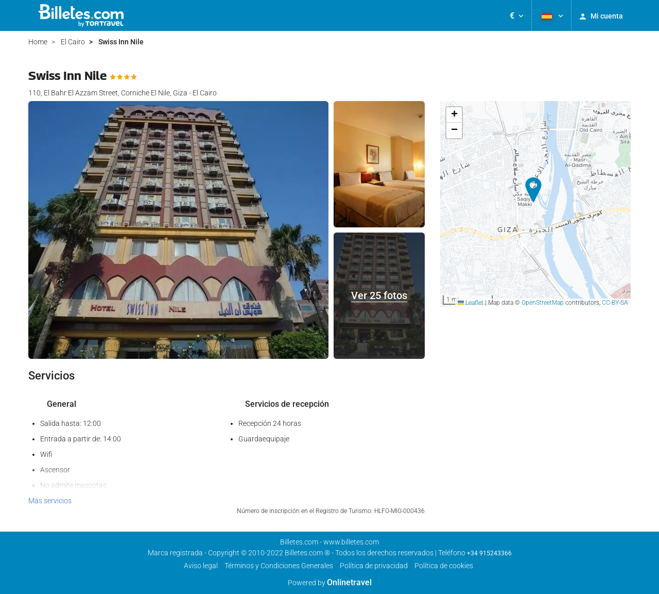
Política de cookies (443, 566)
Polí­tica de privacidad (374, 566)
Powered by (330, 583)
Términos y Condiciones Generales (278, 566)
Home (37, 42)
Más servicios (50, 501)
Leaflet (470, 302)
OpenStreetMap (543, 302)
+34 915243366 (489, 553)
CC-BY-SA (615, 302)
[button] (516, 15)
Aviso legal (201, 566)
